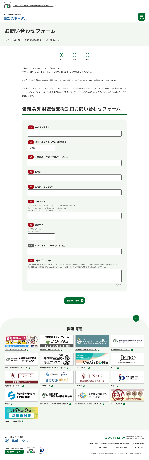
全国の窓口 (17, 40)
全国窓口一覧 (93, 443)
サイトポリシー (105, 447)
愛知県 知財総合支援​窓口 (33, 40)
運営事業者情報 (138, 443)
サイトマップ (139, 447)
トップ (7, 40)
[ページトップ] (136, 318)
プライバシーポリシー (123, 447)
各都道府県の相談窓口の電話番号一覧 (115, 443)
